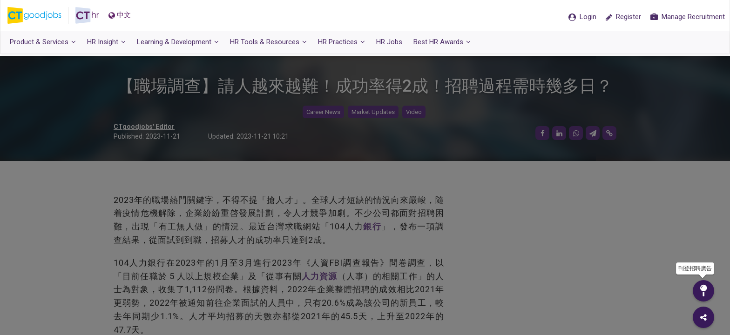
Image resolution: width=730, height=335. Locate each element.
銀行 (372, 226)
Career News (323, 111)
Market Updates (373, 111)
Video (414, 111)
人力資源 (320, 276)
